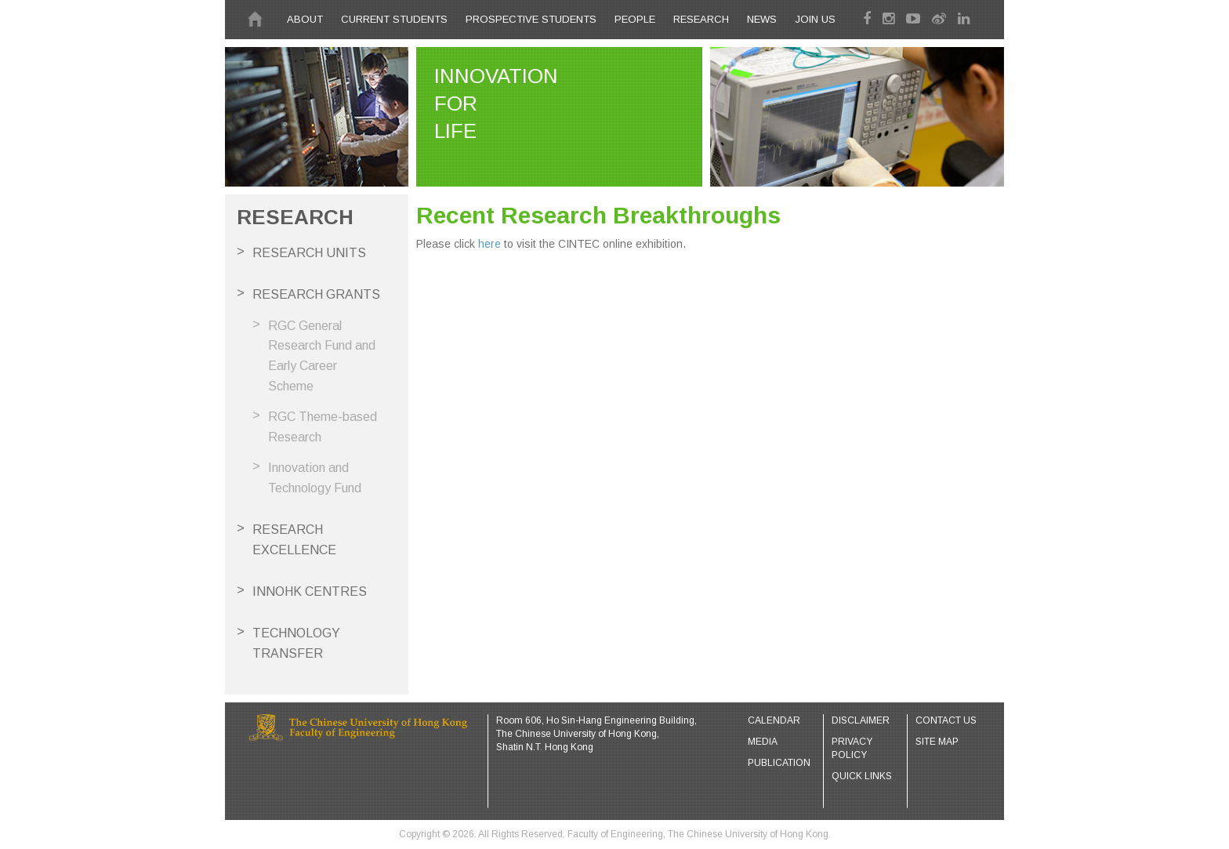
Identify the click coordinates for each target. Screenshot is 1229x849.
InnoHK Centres (309, 591)
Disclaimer (861, 720)
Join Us (815, 19)
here (489, 244)
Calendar (774, 720)
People (634, 19)
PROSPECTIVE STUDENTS (531, 19)
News (762, 19)
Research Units (309, 252)
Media (763, 741)
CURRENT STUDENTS (394, 19)
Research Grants (316, 294)
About (305, 19)
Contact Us (946, 720)
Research (701, 19)
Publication (779, 762)
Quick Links (862, 776)
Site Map (937, 741)
